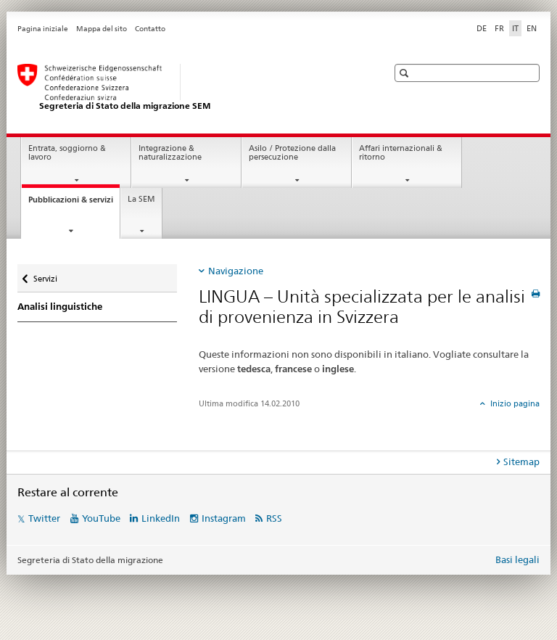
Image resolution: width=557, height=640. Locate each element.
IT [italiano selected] (515, 28)
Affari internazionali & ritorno (400, 153)
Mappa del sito (101, 29)
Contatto (150, 29)
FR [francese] (499, 28)
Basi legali (517, 559)
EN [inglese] (532, 28)
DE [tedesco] (481, 28)
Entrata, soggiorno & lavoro (67, 153)
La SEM (141, 199)
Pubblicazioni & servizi (74, 203)
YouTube (101, 518)
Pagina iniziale (42, 29)
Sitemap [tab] (521, 461)
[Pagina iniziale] (187, 88)
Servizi (50, 274)
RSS (274, 518)
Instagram (224, 518)
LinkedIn (160, 518)
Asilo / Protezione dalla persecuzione (292, 153)
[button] (406, 73)
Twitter (44, 518)
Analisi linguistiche (59, 306)
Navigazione (235, 270)
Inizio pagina (514, 403)
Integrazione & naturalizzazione (170, 153)
